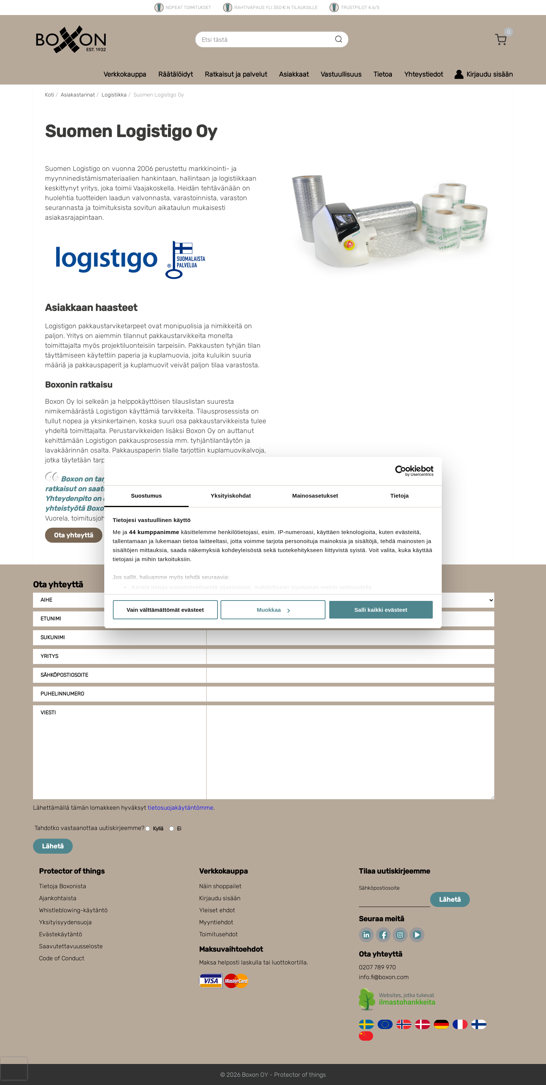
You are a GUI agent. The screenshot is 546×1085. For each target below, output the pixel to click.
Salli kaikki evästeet (380, 610)
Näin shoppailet (220, 886)
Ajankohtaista (57, 898)
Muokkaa (273, 610)
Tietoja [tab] (399, 495)
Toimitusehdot (218, 934)
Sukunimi (52, 637)
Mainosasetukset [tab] (315, 495)
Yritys (49, 656)
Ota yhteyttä (73, 535)
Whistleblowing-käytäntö (73, 910)
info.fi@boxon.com (384, 977)
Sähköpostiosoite (64, 675)
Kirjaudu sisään (219, 898)
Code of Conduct (61, 958)
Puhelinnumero (62, 694)
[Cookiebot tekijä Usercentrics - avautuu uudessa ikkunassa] (401, 471)
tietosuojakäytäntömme (180, 807)
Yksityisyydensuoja (65, 922)
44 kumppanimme (154, 532)
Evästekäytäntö (60, 934)
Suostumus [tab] (146, 495)
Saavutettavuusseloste (71, 946)
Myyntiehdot (216, 922)
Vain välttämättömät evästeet (165, 610)
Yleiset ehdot (217, 910)
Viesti (48, 712)
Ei (175, 828)
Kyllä (154, 828)
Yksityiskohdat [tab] (231, 495)
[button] (501, 39)
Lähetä (53, 846)
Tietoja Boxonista (62, 886)
